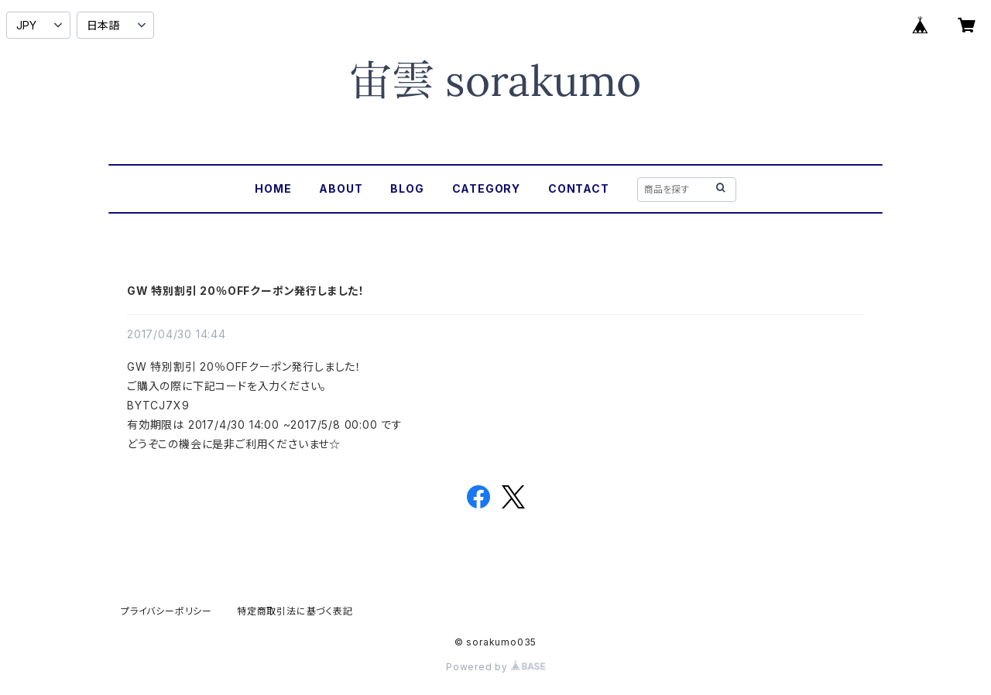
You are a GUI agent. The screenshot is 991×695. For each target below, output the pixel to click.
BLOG (406, 188)
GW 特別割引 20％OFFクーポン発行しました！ (246, 290)
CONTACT (578, 188)
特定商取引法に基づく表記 (295, 611)
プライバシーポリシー (166, 611)
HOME (273, 188)
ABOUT (340, 188)
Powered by (495, 667)
